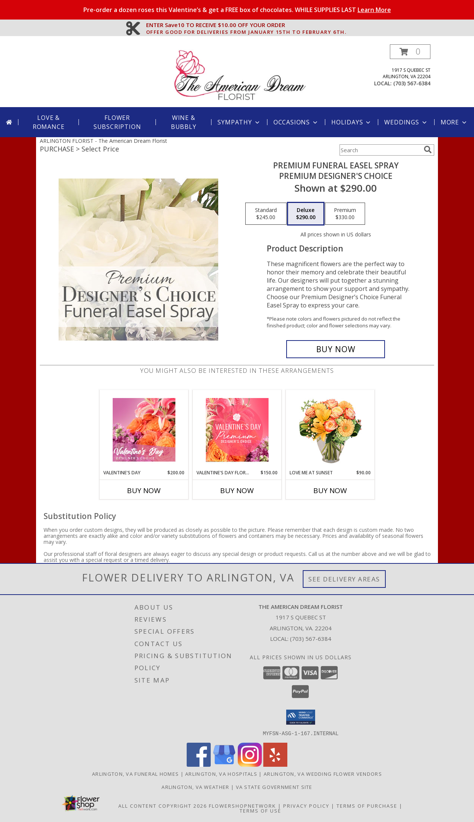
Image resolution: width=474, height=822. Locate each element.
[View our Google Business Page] (224, 764)
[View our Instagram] (250, 764)
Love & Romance (49, 122)
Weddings (406, 122)
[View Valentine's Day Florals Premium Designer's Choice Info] (237, 430)
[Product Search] (380, 150)
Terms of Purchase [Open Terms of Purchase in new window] (367, 805)
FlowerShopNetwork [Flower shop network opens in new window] (242, 805)
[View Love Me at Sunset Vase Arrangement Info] (330, 430)
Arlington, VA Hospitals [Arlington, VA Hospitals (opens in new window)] (221, 773)
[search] (428, 149)
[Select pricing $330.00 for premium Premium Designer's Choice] (345, 214)
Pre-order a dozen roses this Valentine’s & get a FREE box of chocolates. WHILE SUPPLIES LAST (237, 10)
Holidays (351, 122)
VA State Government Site (274, 786)
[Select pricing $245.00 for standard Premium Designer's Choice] (266, 214)
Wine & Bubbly (183, 122)
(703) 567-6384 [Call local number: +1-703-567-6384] (411, 83)
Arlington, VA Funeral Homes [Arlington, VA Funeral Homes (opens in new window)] (135, 773)
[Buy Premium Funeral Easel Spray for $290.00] (335, 349)
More (454, 122)
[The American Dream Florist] (239, 75)
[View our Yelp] (275, 764)
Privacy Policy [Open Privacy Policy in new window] (306, 805)
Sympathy (239, 122)
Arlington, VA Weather (195, 786)
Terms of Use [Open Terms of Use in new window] (260, 810)
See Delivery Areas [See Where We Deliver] (344, 579)
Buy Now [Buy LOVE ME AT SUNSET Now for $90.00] (330, 490)
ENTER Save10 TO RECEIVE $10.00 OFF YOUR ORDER (246, 25)
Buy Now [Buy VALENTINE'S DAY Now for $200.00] (144, 490)
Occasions (296, 122)
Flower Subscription (117, 122)
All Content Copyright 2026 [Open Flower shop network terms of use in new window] (162, 805)
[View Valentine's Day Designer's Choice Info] (144, 430)
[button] (410, 51)
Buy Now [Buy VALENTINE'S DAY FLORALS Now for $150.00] (237, 490)
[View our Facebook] (199, 764)
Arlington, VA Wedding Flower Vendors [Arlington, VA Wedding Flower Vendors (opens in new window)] (323, 773)
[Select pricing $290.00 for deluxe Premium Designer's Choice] (305, 214)
